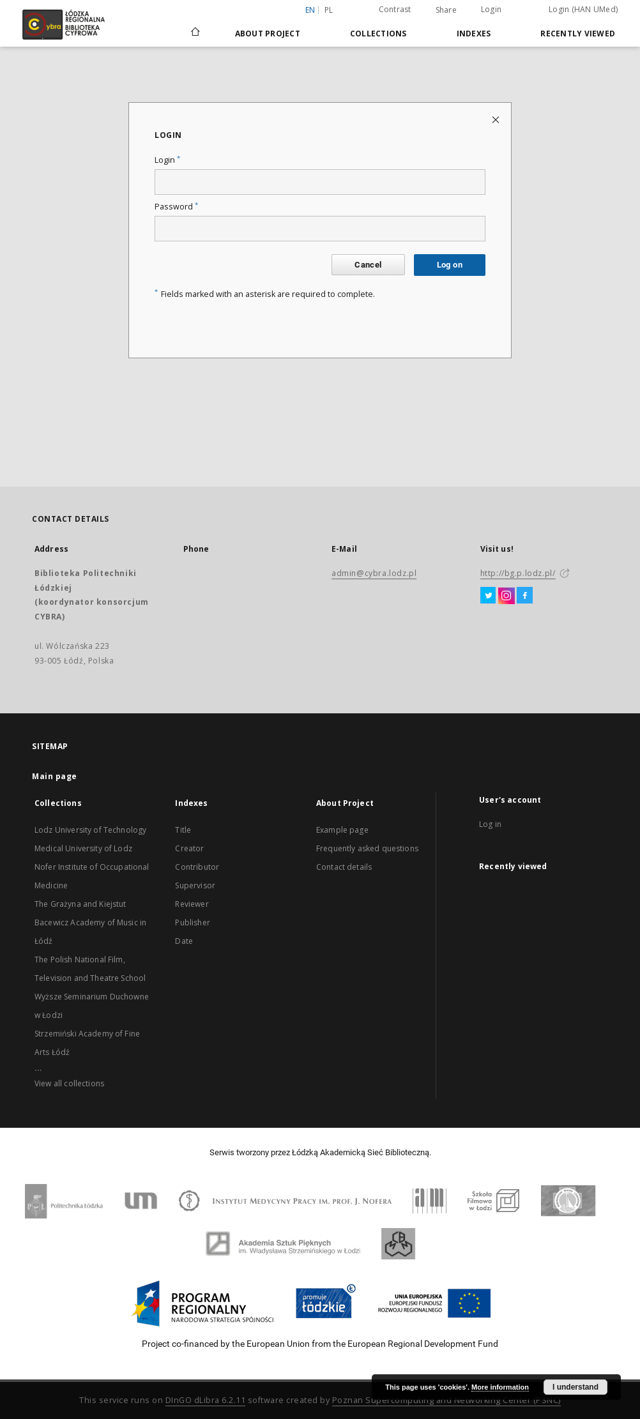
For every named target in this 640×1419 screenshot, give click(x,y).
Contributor (197, 866)
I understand (575, 1387)
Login (491, 9)
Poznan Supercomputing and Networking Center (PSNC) (446, 1400)
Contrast (395, 9)
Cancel (367, 264)
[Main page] (195, 26)
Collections (378, 33)
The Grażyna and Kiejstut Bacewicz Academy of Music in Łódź (90, 922)
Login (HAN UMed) (583, 9)
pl (328, 10)
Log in (490, 824)
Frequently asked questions (367, 848)
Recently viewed (577, 33)
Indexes (474, 33)
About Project (267, 33)
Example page (342, 829)
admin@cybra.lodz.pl (373, 573)
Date (184, 941)
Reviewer (191, 904)
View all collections (69, 1083)
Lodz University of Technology (90, 829)
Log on (449, 264)
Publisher (192, 922)
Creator (189, 848)
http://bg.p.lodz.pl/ (518, 573)
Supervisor (195, 885)
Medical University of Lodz (83, 848)
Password (176, 206)
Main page (54, 776)
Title (183, 829)
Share (446, 10)
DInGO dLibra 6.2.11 (205, 1400)
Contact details (344, 866)
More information (500, 1387)
